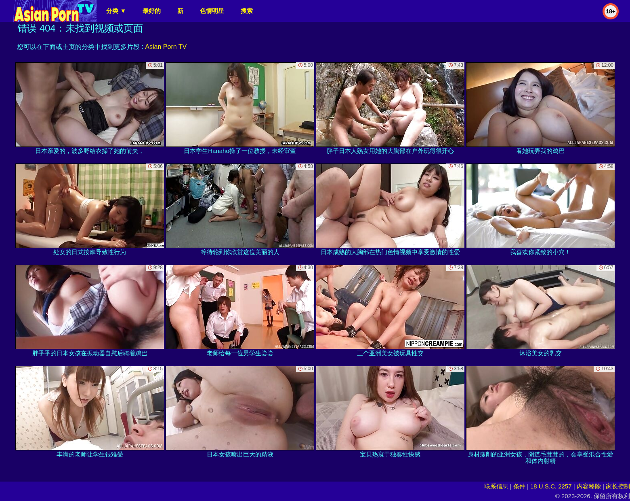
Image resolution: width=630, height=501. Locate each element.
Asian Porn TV (166, 46)
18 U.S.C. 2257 (551, 486)
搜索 (247, 10)
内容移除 (589, 486)
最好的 (152, 10)
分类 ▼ (116, 10)
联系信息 (496, 486)
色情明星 (212, 10)
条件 (519, 486)
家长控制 (618, 486)
